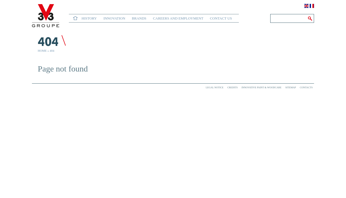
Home (75, 18)
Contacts (306, 87)
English (306, 6)
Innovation (114, 18)
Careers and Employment (178, 18)
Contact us (221, 18)
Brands (139, 18)
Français (312, 6)
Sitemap (290, 87)
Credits (232, 87)
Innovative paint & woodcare (262, 87)
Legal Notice (214, 87)
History (89, 18)
